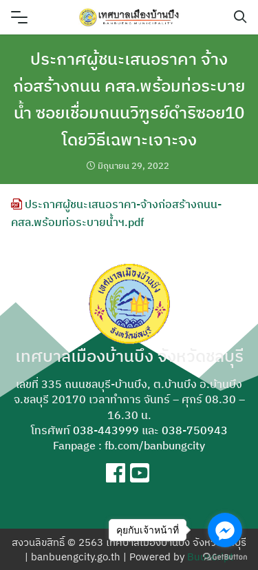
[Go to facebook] (225, 530)
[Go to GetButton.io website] (225, 556)
